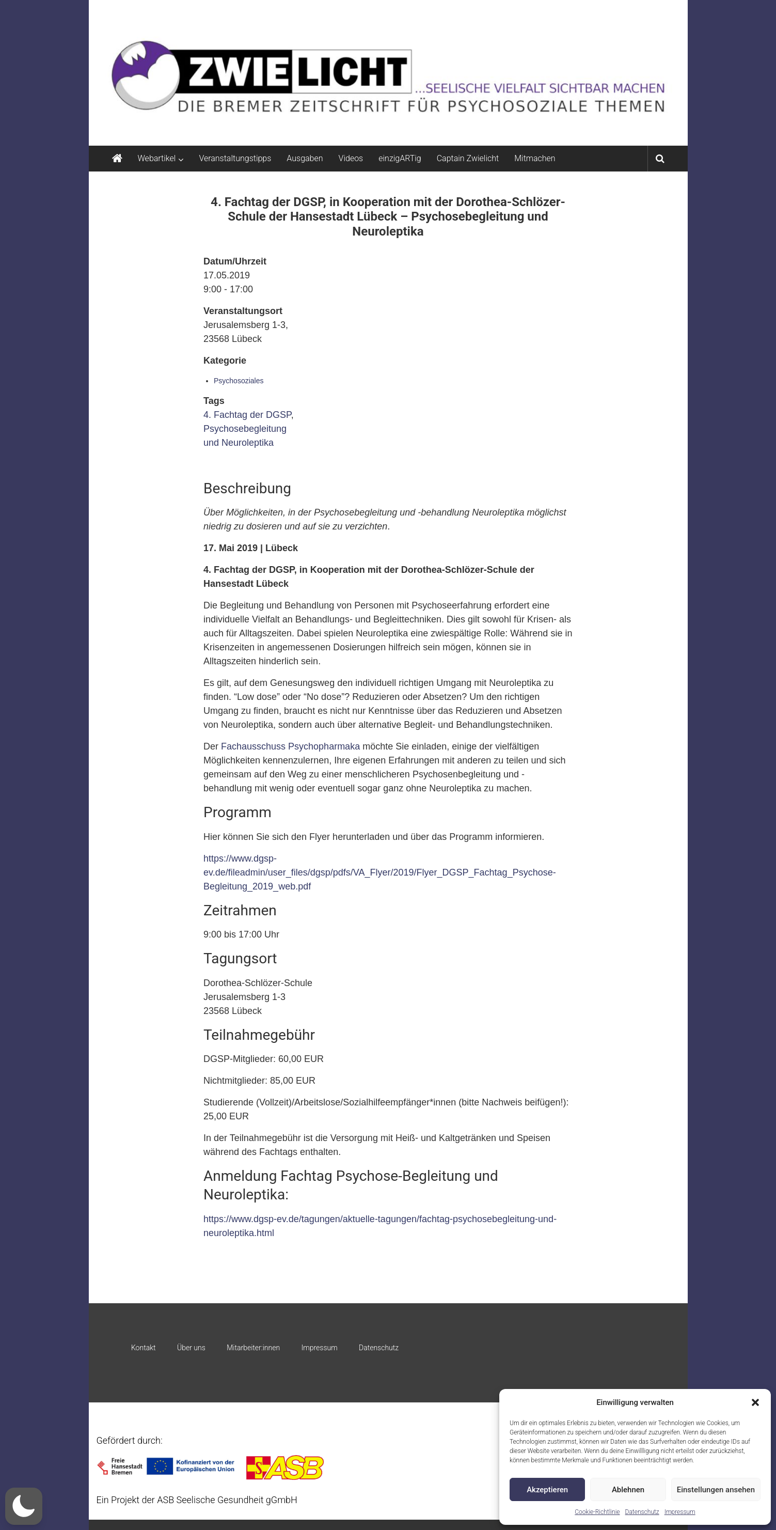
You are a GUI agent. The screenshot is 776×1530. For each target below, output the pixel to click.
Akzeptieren (547, 1489)
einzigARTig (399, 158)
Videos (351, 158)
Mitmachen (534, 158)
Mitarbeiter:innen (253, 1348)
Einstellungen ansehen (716, 1489)
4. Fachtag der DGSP (247, 415)
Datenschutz (642, 1512)
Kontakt (143, 1348)
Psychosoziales (239, 381)
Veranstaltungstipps (235, 158)
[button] (755, 1402)
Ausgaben (305, 158)
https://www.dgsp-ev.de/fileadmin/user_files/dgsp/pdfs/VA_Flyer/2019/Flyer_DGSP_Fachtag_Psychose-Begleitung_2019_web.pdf (379, 872)
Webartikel (157, 158)
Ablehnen (628, 1489)
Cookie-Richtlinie (597, 1512)
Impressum (679, 1512)
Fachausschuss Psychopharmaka (290, 746)
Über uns (191, 1348)
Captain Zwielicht (468, 158)
